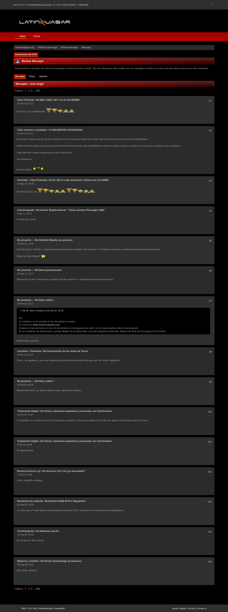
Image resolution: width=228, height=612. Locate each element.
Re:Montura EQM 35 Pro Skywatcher (65, 501)
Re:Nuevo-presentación (48, 270)
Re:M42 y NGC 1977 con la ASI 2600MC (58, 100)
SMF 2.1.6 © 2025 (29, 608)
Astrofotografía (25, 210)
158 (38, 90)
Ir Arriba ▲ (201, 608)
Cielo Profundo (25, 100)
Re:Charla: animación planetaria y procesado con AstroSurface (76, 411)
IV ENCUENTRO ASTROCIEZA (66, 130)
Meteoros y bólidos (28, 561)
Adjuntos (43, 76)
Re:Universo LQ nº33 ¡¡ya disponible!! (63, 471)
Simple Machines (45, 608)
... (34, 90)
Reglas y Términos (188, 608)
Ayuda (175, 608)
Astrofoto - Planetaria (29, 351)
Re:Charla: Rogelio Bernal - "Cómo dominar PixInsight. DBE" (70, 210)
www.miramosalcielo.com (46, 324)
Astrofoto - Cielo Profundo (32, 180)
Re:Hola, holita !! (44, 300)
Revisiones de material (30, 501)
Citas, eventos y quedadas (32, 130)
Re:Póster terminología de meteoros (61, 561)
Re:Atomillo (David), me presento (53, 240)
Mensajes (20, 76)
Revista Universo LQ (28, 471)
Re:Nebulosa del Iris (47, 531)
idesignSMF (60, 608)
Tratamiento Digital (27, 411)
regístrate (83, 4)
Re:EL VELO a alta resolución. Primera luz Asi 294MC (79, 180)
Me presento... (25, 240)
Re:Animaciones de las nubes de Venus (65, 351)
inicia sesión (69, 4)
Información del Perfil (26, 54)
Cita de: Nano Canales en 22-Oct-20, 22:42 (42, 310)
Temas (32, 76)
